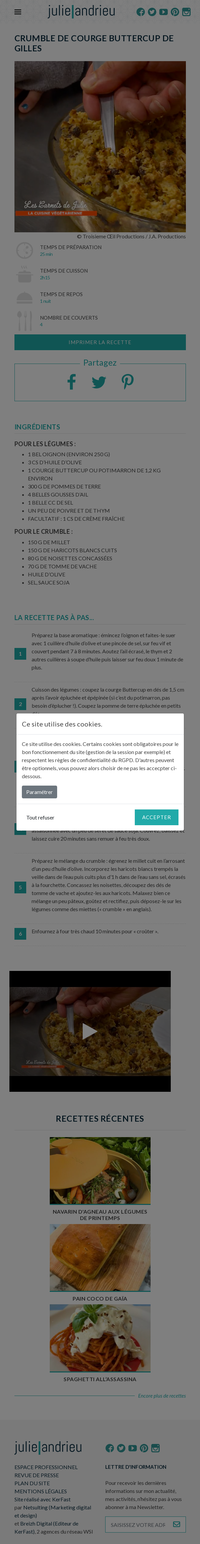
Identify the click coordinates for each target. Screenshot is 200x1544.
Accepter (156, 817)
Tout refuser (40, 817)
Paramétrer (39, 792)
